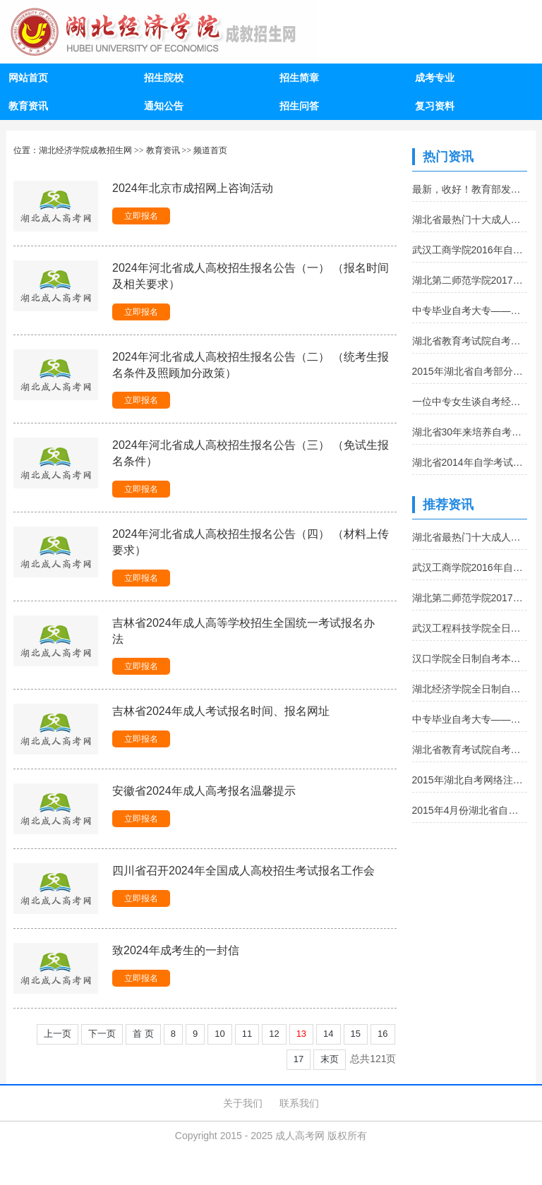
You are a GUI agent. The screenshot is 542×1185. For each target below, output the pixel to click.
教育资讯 (28, 106)
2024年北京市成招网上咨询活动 (192, 188)
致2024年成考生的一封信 (175, 950)
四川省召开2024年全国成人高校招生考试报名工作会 (243, 871)
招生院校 (163, 77)
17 (298, 1059)
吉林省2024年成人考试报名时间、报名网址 (221, 711)
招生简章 (299, 77)
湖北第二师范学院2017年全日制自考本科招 (470, 280)
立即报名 (141, 216)
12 (274, 1033)
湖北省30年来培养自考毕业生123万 (470, 432)
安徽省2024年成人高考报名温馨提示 (204, 791)
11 (247, 1033)
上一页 (57, 1033)
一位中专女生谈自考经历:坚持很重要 (470, 401)
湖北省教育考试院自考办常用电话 (470, 341)
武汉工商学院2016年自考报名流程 (470, 249)
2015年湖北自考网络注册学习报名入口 (470, 780)
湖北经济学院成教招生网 (85, 150)
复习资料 (434, 106)
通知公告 (163, 106)
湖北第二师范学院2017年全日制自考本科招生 (470, 597)
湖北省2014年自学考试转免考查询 (470, 462)
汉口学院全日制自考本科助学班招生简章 (470, 658)
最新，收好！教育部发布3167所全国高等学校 (470, 189)
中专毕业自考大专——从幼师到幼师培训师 (470, 310)
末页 (329, 1059)
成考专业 (434, 77)
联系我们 (299, 1103)
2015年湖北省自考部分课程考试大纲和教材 (470, 371)
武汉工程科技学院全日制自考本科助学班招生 (470, 628)
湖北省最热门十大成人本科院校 (470, 219)
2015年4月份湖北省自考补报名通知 (470, 810)
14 (328, 1033)
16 (382, 1033)
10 (219, 1033)
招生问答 (299, 106)
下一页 (102, 1033)
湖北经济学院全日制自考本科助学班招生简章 (470, 688)
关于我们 (243, 1103)
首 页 (143, 1033)
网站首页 (28, 77)
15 (356, 1033)
